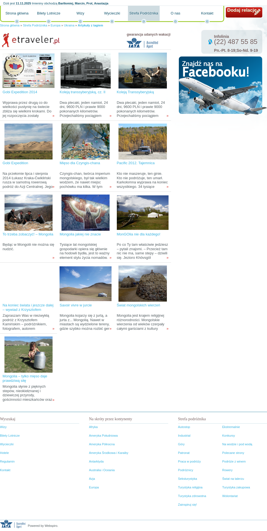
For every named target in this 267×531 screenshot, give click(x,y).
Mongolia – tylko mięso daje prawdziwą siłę (25, 378)
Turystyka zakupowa (236, 487)
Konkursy (228, 435)
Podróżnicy (185, 470)
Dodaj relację (242, 10)
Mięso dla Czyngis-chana (80, 163)
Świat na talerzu (233, 478)
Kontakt (207, 13)
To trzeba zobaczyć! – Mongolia (28, 234)
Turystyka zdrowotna (192, 496)
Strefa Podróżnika (143, 13)
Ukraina (69, 25)
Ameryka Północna (102, 444)
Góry (181, 444)
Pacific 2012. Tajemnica (136, 163)
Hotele (4, 452)
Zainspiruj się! (187, 504)
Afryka (93, 427)
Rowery (227, 470)
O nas (176, 13)
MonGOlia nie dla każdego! (138, 234)
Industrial (184, 435)
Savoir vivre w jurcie (76, 305)
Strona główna (16, 13)
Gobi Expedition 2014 (20, 92)
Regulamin (7, 461)
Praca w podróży (189, 461)
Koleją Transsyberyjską (135, 92)
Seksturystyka (187, 478)
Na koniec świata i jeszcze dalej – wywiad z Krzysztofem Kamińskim (28, 309)
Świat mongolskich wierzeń (138, 305)
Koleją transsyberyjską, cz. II (82, 92)
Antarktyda (96, 461)
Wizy (80, 13)
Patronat (184, 452)
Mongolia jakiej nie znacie (80, 234)
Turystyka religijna (190, 487)
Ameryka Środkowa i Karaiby (108, 452)
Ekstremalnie (231, 427)
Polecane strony (233, 452)
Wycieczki (112, 13)
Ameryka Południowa (103, 435)
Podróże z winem (234, 461)
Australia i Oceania (102, 470)
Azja (92, 478)
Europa (55, 25)
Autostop (184, 427)
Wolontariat (230, 496)
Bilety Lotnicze (48, 13)
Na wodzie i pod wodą (237, 444)
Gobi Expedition (15, 163)
